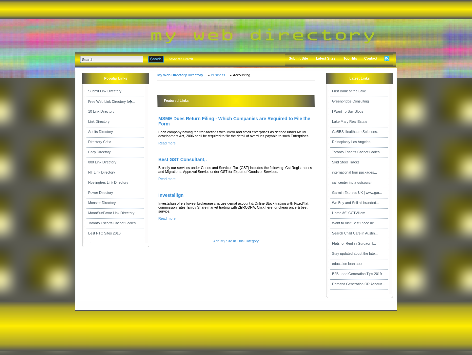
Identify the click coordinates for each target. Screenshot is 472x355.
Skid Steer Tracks (346, 162)
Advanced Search (181, 59)
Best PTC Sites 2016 (104, 233)
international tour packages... (354, 172)
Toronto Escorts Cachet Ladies (112, 223)
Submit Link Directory (104, 91)
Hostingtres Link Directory (108, 182)
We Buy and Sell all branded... (355, 203)
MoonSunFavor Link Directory (111, 213)
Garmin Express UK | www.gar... (357, 193)
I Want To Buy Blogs (347, 111)
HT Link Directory (101, 172)
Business (218, 75)
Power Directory (100, 193)
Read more (167, 143)
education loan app (347, 264)
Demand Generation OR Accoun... (358, 284)
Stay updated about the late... (355, 253)
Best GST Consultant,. (182, 159)
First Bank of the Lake (349, 91)
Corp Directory (99, 152)
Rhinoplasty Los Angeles (351, 142)
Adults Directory (100, 132)
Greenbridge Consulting (350, 101)
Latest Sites (326, 58)
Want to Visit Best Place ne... (354, 223)
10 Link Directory (101, 111)
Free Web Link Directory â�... (111, 101)
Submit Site (298, 58)
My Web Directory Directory (180, 75)
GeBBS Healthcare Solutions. (355, 132)
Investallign (171, 195)
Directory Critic (99, 142)
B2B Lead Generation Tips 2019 (357, 274)
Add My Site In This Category (236, 241)
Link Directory (98, 121)
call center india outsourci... (353, 182)
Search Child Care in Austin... (355, 233)
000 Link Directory (102, 162)
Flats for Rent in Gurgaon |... (354, 243)
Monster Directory (102, 203)
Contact (370, 58)
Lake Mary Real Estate (349, 121)
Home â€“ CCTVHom (348, 213)
